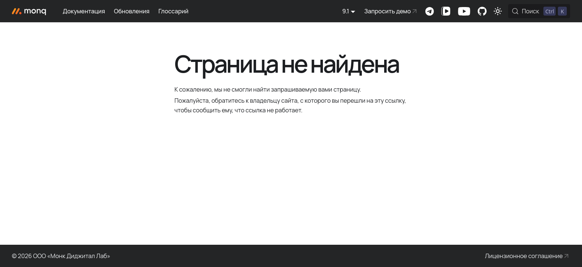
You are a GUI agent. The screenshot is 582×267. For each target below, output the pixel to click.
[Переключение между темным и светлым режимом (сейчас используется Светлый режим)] (498, 11)
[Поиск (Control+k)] (539, 11)
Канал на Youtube (464, 11)
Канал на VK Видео (445, 11)
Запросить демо (387, 11)
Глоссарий (173, 11)
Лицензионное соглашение (524, 256)
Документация (84, 11)
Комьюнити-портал (482, 11)
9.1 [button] (345, 11)
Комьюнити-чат (429, 11)
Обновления (132, 11)
